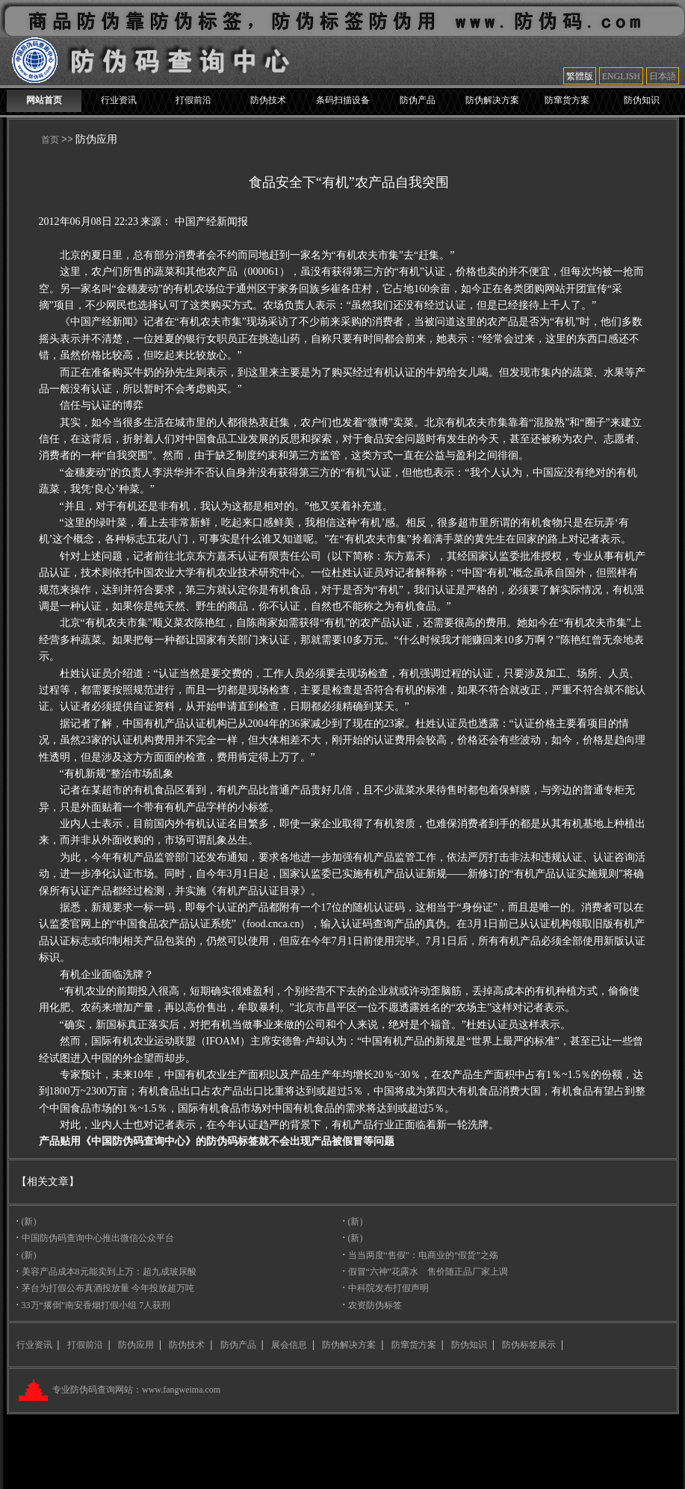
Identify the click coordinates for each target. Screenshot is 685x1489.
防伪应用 (136, 1345)
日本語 (662, 76)
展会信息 (289, 1345)
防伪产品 (418, 100)
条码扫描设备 (343, 100)
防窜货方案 (567, 100)
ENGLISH (621, 76)
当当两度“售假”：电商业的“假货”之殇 (423, 1255)
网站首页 (44, 100)
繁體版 (579, 76)
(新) (29, 1221)
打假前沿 (193, 100)
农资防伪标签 (375, 1305)
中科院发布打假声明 (388, 1288)
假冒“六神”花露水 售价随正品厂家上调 (428, 1271)
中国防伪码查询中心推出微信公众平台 (98, 1238)
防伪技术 (268, 100)
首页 (50, 139)
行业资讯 (119, 100)
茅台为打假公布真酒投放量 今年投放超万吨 (108, 1288)
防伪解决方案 (492, 100)
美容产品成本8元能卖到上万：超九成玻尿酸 (109, 1271)
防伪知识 (642, 100)
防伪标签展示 (529, 1345)
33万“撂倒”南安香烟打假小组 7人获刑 (96, 1305)
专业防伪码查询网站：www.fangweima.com (135, 1389)
